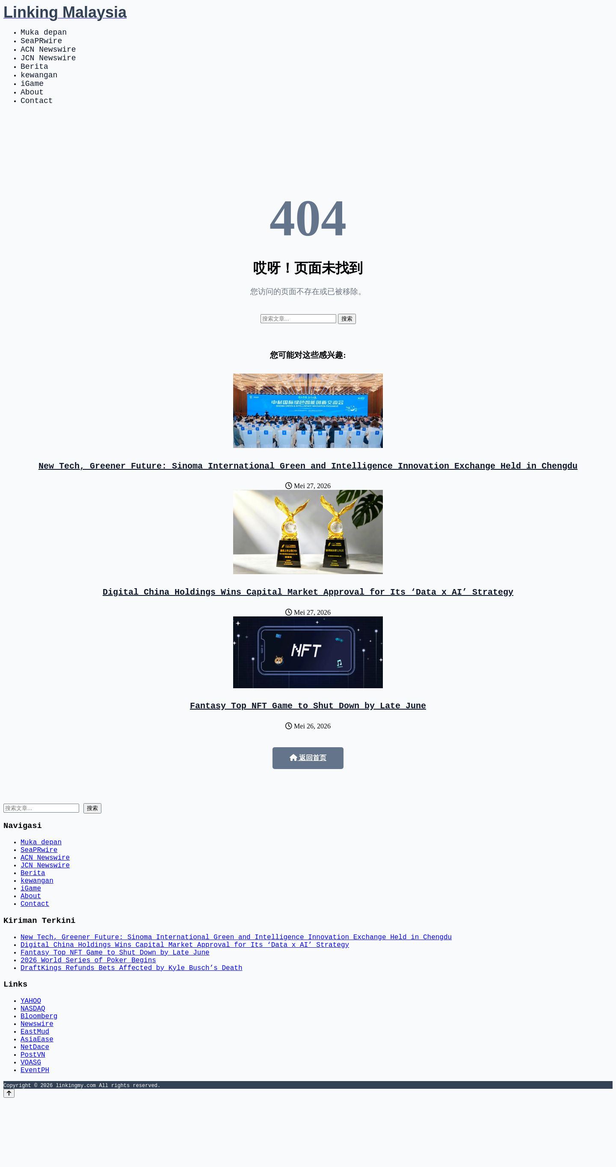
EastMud (35, 1088)
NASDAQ (33, 1060)
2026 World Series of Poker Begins (88, 1005)
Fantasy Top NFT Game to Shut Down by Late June (308, 725)
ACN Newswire (48, 54)
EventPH (35, 1135)
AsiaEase (37, 1097)
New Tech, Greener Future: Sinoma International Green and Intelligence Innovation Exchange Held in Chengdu (308, 482)
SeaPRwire (41, 43)
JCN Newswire (48, 64)
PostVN (33, 1116)
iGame (32, 95)
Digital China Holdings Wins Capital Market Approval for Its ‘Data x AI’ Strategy (308, 610)
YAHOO (31, 1050)
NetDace (35, 1107)
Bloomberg (39, 1069)
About (32, 105)
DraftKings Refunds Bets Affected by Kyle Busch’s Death (131, 1015)
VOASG (31, 1126)
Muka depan (44, 33)
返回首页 (308, 778)
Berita (34, 74)
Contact (37, 115)
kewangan (39, 85)
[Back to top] (9, 1159)
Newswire (37, 1079)
